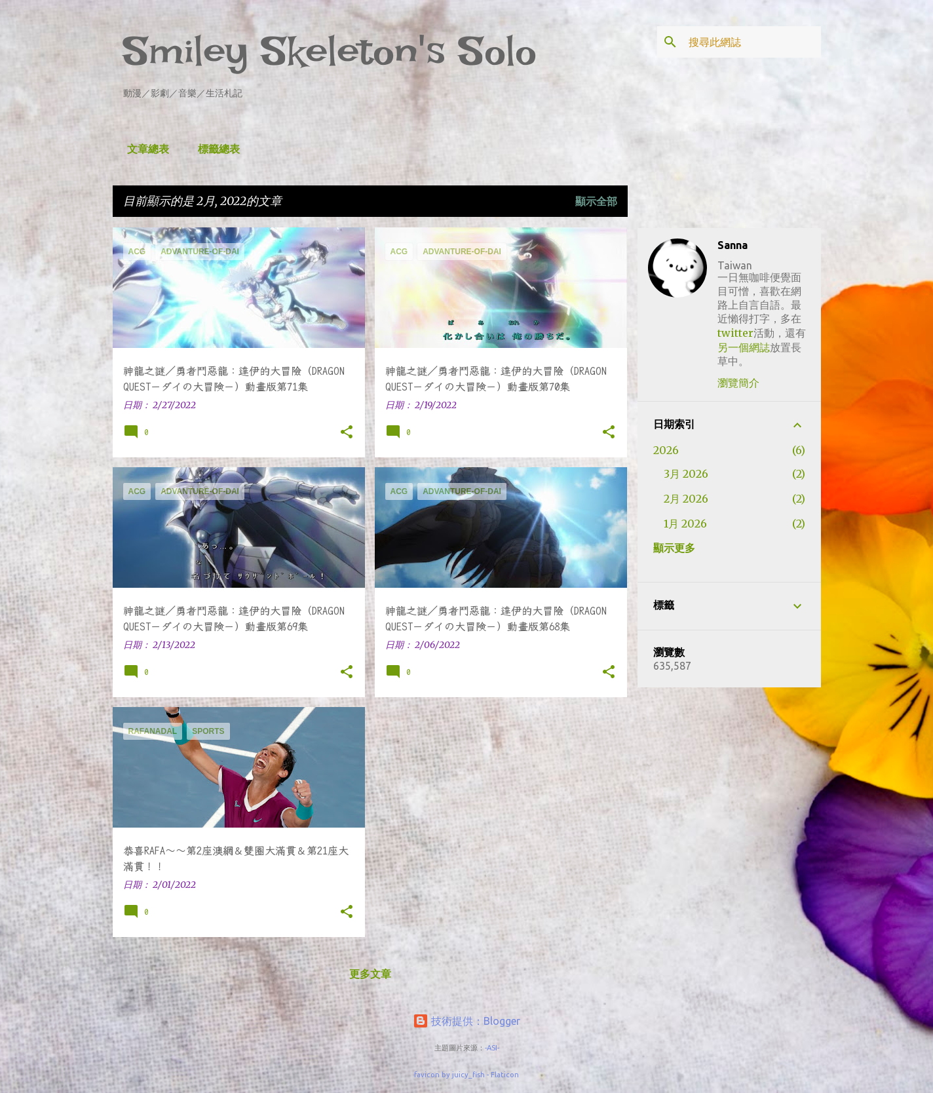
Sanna (732, 245)
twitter (735, 332)
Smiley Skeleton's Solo (330, 51)
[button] (346, 433)
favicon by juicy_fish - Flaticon (466, 1075)
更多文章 (370, 974)
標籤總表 (215, 149)
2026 (666, 450)
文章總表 (144, 149)
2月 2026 (686, 498)
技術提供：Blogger (466, 1021)
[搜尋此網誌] (752, 42)
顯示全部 (596, 201)
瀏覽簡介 (738, 383)
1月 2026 (685, 523)
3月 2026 (686, 473)
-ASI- (492, 1048)
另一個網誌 (743, 347)
